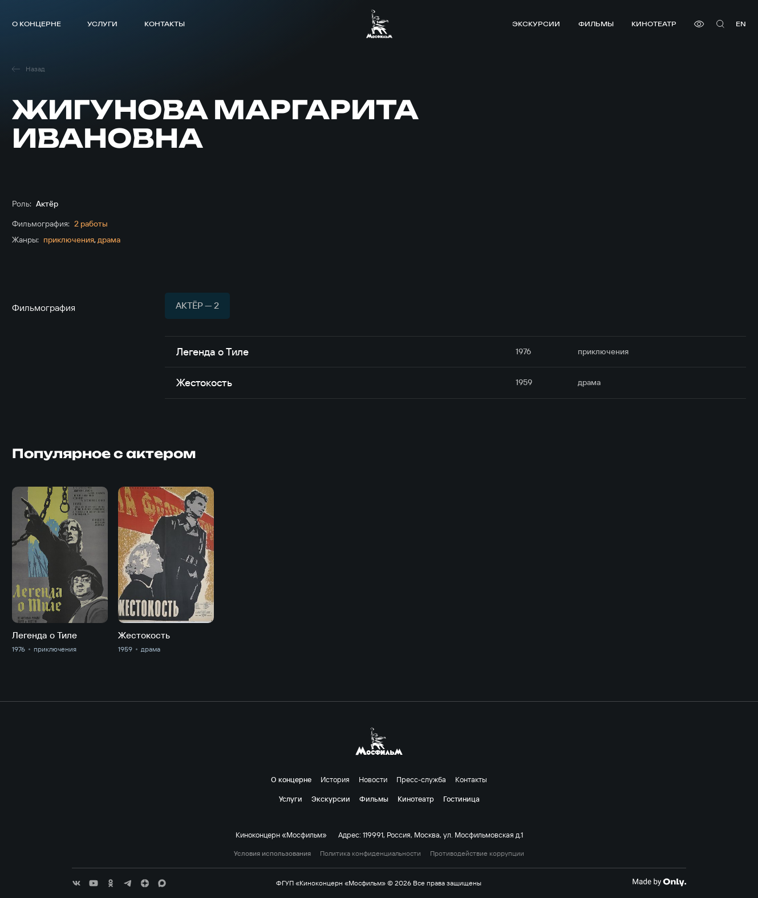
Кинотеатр (653, 23)
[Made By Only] (659, 882)
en (741, 23)
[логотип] (379, 23)
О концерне (36, 23)
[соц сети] (76, 883)
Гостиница (461, 798)
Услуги (102, 23)
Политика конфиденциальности (370, 853)
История (335, 779)
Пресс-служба (421, 779)
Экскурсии (536, 23)
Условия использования (272, 853)
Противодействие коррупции (477, 853)
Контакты (164, 23)
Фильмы (596, 23)
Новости (373, 779)
